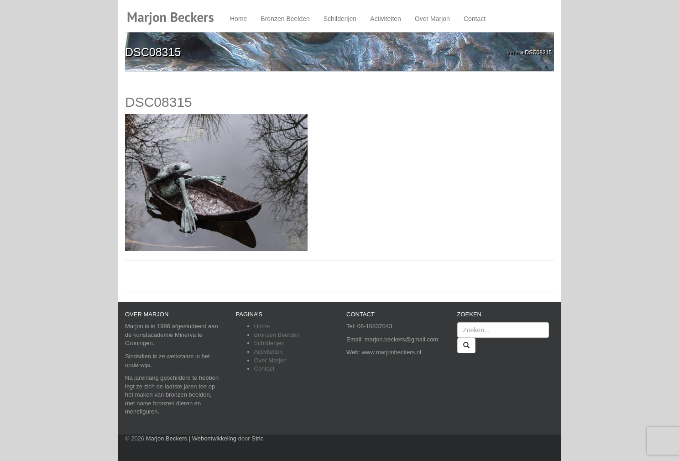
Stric (257, 438)
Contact (475, 17)
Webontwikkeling (214, 438)
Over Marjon (432, 17)
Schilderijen (340, 17)
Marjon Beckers (166, 438)
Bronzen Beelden (285, 17)
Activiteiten (385, 17)
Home (238, 17)
